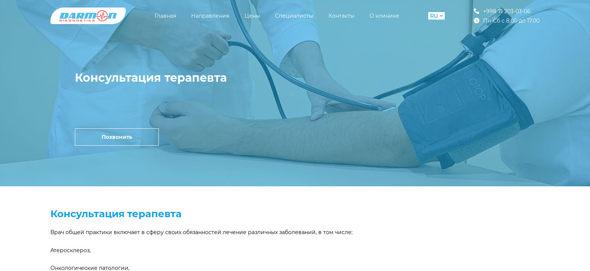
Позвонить (117, 137)
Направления (210, 15)
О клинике (384, 15)
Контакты (341, 15)
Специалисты (294, 15)
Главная (165, 15)
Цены (252, 15)
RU (436, 15)
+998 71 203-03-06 (502, 11)
